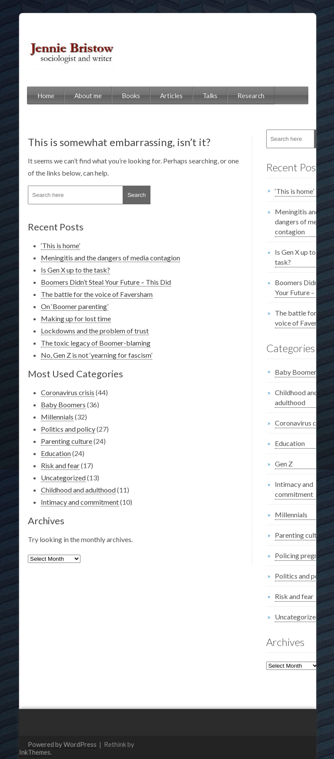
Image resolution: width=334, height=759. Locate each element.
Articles (154, 96)
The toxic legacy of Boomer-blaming (79, 343)
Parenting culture (49, 441)
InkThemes (134, 738)
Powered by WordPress (45, 738)
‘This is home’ (43, 245)
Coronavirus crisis (50, 392)
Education (39, 453)
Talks (193, 96)
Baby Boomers (46, 404)
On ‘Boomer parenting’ (57, 306)
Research (233, 96)
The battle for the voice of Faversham (80, 294)
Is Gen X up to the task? (58, 270)
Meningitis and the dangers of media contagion (93, 257)
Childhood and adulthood (61, 490)
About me (71, 96)
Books (114, 96)
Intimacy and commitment (63, 502)
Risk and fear (43, 465)
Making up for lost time (59, 318)
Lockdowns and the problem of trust (78, 330)
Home (28, 96)
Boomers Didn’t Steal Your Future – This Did (89, 282)
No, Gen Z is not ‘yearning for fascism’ (79, 355)
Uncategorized (46, 477)
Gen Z (267, 463)
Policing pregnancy (286, 555)
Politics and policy (51, 429)
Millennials (40, 417)
